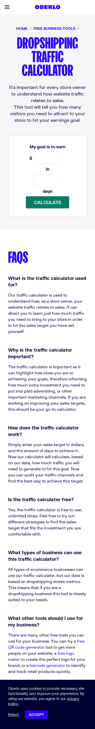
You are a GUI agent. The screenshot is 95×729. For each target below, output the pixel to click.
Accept (36, 714)
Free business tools (54, 28)
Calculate (47, 202)
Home (22, 28)
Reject (13, 714)
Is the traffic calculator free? (41, 499)
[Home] (48, 7)
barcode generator (47, 665)
